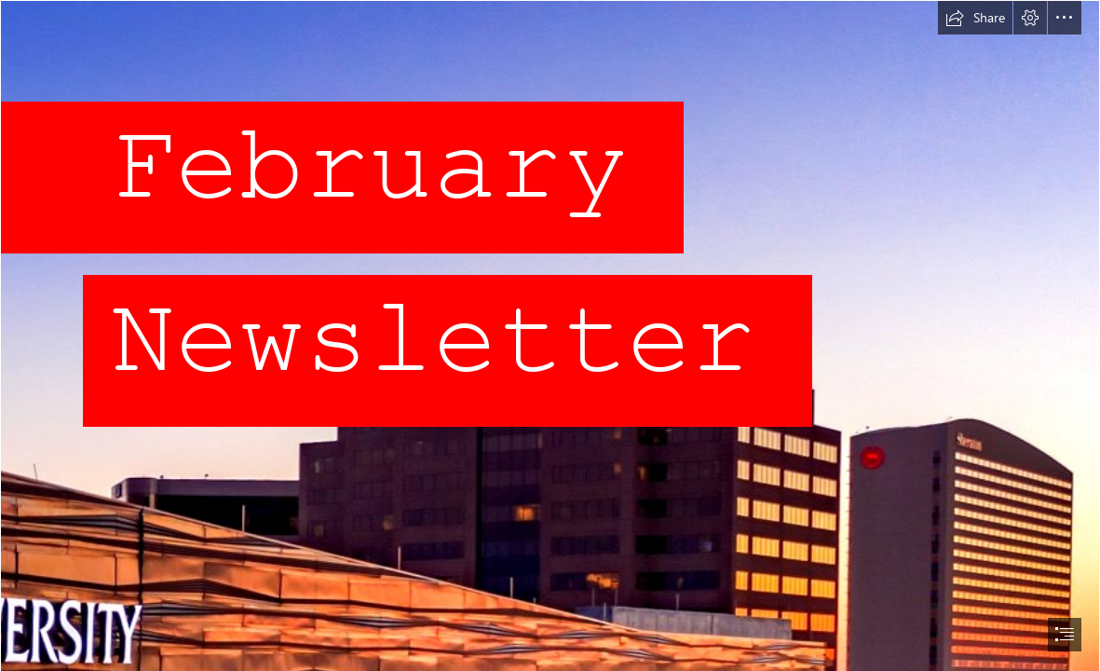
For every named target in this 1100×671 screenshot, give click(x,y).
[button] (975, 17)
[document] (550, 335)
